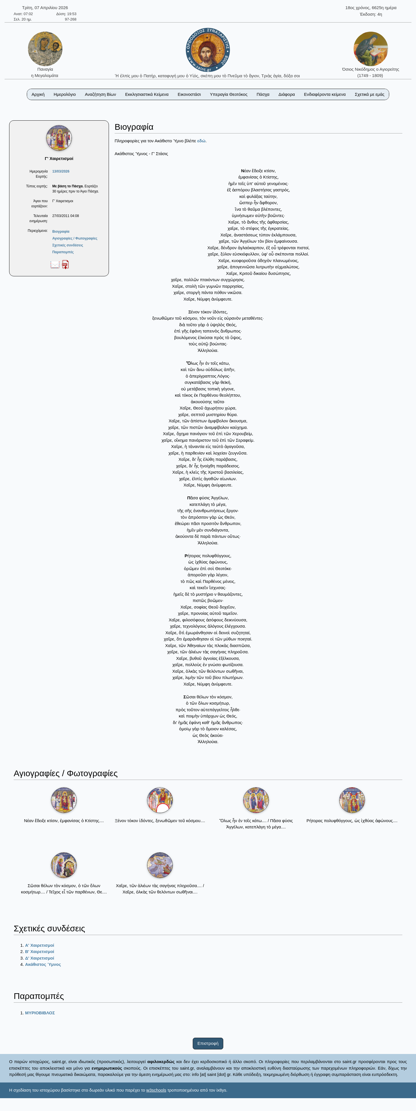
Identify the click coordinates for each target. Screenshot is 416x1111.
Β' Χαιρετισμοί (39, 951)
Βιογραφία (60, 232)
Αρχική (38, 94)
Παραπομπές (63, 252)
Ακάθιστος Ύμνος (43, 964)
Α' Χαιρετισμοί (39, 945)
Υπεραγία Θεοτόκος (228, 94)
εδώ (201, 140)
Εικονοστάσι (189, 94)
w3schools (156, 1090)
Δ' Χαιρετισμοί (39, 958)
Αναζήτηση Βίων (100, 94)
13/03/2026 (60, 171)
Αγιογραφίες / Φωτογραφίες (74, 238)
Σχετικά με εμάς (369, 94)
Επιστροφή (208, 1043)
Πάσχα (263, 94)
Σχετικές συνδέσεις (67, 245)
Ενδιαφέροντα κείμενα (325, 94)
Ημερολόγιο (65, 94)
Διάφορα (287, 94)
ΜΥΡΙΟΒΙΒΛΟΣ (40, 1012)
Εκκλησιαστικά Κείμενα (147, 94)
